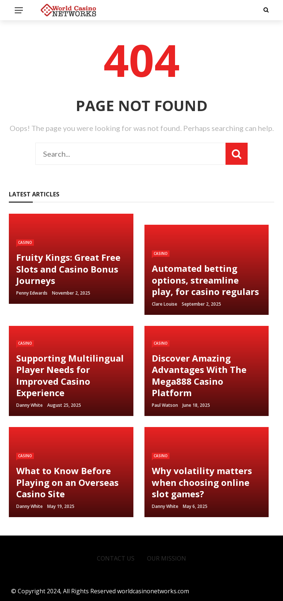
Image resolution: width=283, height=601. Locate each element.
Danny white (29, 405)
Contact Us (115, 558)
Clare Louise (164, 304)
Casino (25, 242)
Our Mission (166, 558)
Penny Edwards (32, 293)
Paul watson (165, 405)
